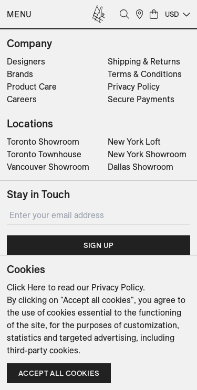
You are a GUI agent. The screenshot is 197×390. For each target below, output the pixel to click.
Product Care (32, 86)
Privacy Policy (134, 86)
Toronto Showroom (43, 141)
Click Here (26, 287)
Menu (19, 14)
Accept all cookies (58, 373)
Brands (20, 74)
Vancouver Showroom (48, 166)
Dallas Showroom (140, 166)
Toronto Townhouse (44, 154)
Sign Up (98, 245)
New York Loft (134, 141)
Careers (22, 99)
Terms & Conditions (145, 74)
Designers (26, 61)
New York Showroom (147, 154)
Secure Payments (141, 99)
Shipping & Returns (144, 61)
